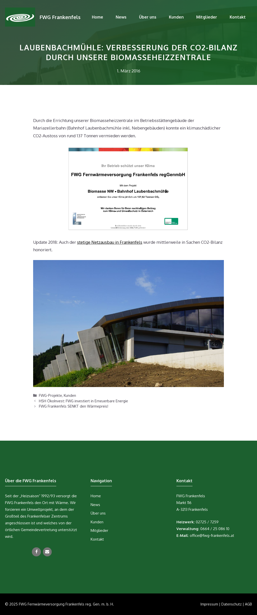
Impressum (209, 604)
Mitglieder (206, 17)
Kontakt (238, 17)
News (121, 17)
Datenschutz (231, 604)
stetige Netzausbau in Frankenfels (109, 242)
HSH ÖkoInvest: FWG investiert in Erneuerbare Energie (83, 401)
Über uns (147, 17)
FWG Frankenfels (60, 17)
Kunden (176, 17)
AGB (248, 604)
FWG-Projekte (50, 395)
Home (97, 17)
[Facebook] (36, 551)
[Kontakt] (47, 551)
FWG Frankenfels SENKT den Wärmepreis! (73, 406)
